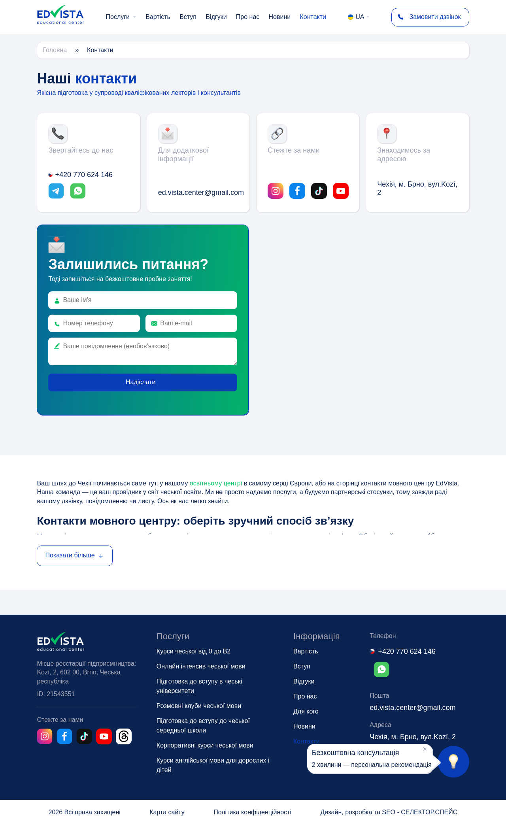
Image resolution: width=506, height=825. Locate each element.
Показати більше (74, 555)
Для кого (306, 711)
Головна (55, 50)
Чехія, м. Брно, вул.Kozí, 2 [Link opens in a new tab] (417, 188)
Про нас (247, 16)
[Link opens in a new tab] (56, 192)
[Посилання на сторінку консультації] (453, 762)
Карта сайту (167, 812)
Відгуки (216, 16)
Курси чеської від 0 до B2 (193, 651)
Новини (280, 16)
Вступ (187, 16)
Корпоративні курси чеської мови (205, 745)
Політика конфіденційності (252, 812)
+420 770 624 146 (80, 175)
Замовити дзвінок (426, 17)
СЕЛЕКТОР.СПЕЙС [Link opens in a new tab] (429, 812)
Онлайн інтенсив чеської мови (201, 666)
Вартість (157, 16)
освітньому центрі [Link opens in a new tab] (216, 483)
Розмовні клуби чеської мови (199, 705)
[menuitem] (121, 17)
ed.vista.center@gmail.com (198, 192)
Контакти (313, 16)
